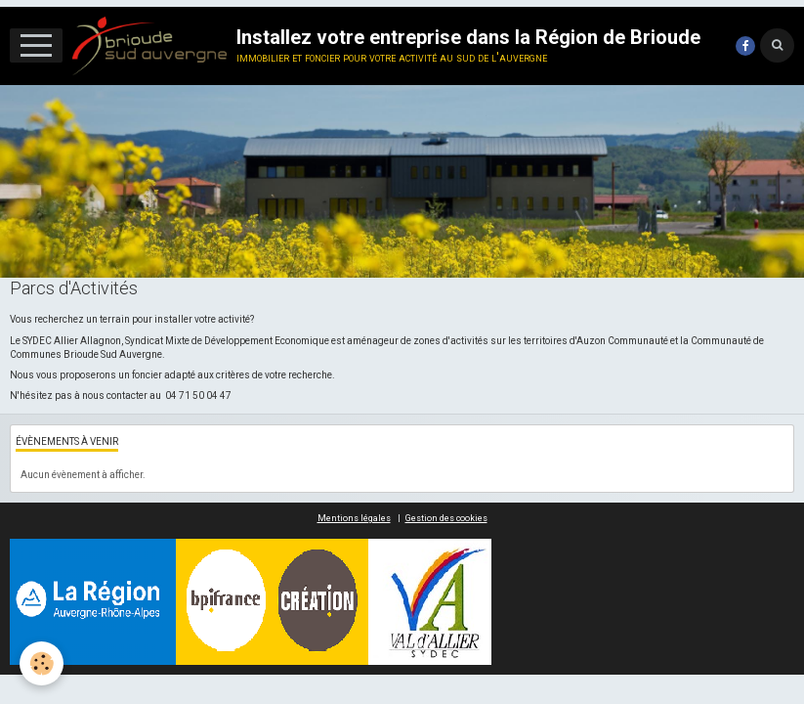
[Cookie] (41, 663)
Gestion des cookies (446, 518)
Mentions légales (354, 518)
